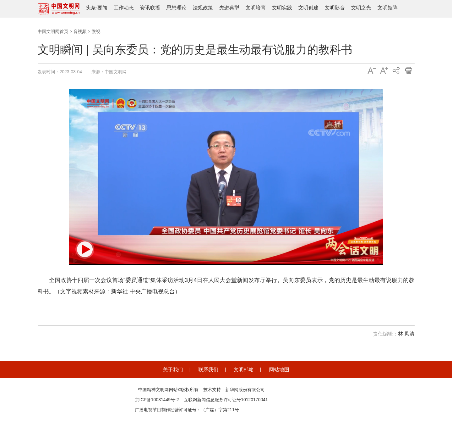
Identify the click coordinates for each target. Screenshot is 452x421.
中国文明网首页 (53, 31)
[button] (84, 249)
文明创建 (308, 7)
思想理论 (176, 7)
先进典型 (229, 7)
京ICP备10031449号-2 (157, 399)
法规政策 (203, 7)
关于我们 (173, 369)
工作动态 (124, 7)
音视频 (79, 31)
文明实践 (282, 7)
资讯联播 (150, 7)
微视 (95, 31)
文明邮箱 (244, 369)
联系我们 (208, 369)
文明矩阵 (388, 7)
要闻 (102, 7)
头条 (91, 7)
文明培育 (256, 7)
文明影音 (335, 7)
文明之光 (361, 7)
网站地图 (279, 369)
